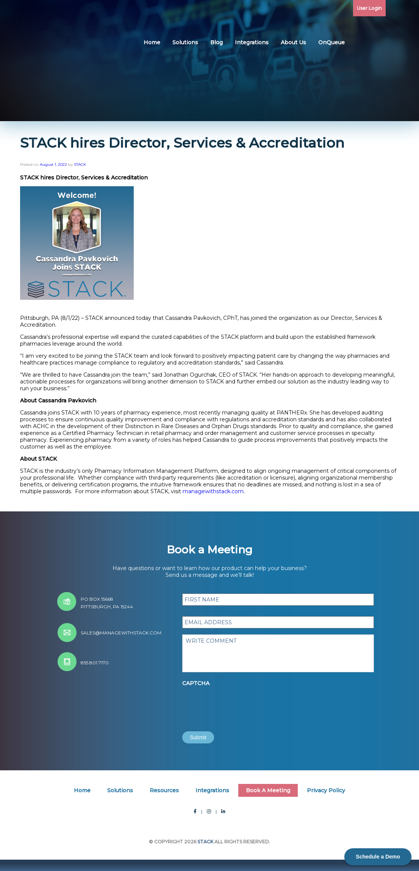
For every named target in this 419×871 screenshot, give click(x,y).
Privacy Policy (326, 790)
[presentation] (239, 704)
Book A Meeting (268, 790)
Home (152, 42)
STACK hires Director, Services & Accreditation (182, 142)
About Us (293, 42)
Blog (216, 42)
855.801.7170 (95, 662)
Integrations (252, 42)
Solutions (185, 42)
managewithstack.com (213, 491)
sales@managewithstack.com (121, 633)
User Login (369, 8)
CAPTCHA (196, 683)
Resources (164, 790)
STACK (80, 164)
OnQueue (331, 42)
